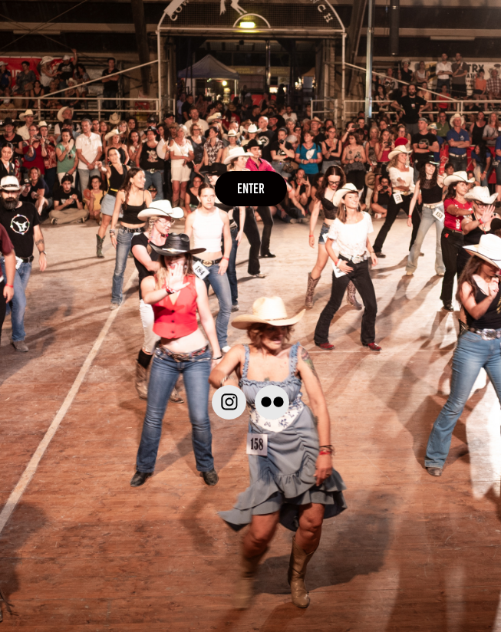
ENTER (251, 188)
